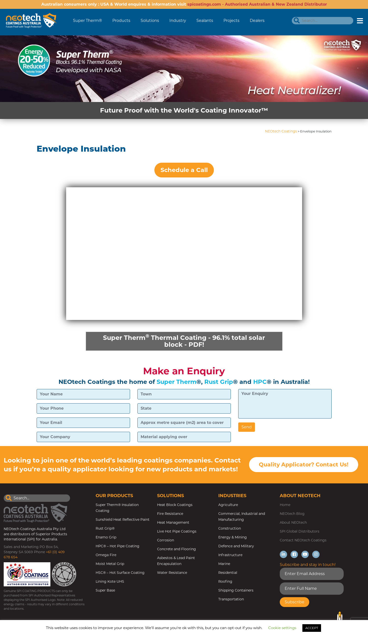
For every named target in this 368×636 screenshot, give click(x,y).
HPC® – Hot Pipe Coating (117, 546)
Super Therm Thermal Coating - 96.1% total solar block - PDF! (184, 340)
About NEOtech (293, 523)
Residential (227, 573)
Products (121, 20)
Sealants (204, 20)
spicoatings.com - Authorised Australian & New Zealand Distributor (257, 4)
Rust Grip (218, 382)
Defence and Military (236, 546)
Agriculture (228, 505)
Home (285, 505)
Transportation (231, 599)
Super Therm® (87, 20)
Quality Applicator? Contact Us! (303, 465)
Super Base (105, 591)
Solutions (150, 20)
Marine (224, 564)
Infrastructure (230, 555)
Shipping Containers (235, 591)
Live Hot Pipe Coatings (176, 532)
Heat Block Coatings (174, 505)
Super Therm (176, 382)
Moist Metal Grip (110, 564)
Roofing (225, 582)
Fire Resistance (170, 514)
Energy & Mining (232, 537)
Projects (231, 20)
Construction (229, 529)
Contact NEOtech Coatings (303, 540)
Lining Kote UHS (110, 582)
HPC (260, 382)
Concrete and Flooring (176, 549)
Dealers (257, 20)
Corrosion (165, 540)
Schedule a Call (184, 169)
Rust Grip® (105, 529)
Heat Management (173, 523)
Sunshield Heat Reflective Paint (122, 520)
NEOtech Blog (292, 514)
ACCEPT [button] (311, 628)
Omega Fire (106, 555)
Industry (177, 20)
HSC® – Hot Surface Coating (120, 573)
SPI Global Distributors (299, 532)
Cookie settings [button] (282, 627)
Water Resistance (172, 573)
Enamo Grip (106, 537)
